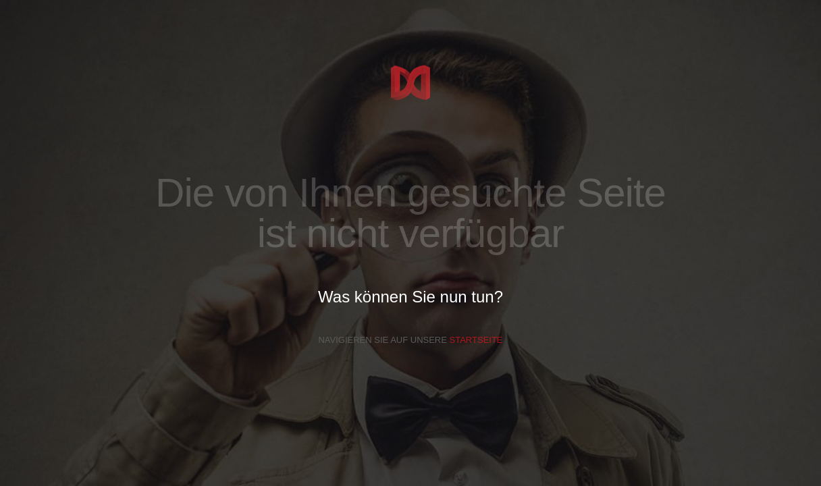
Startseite (476, 340)
